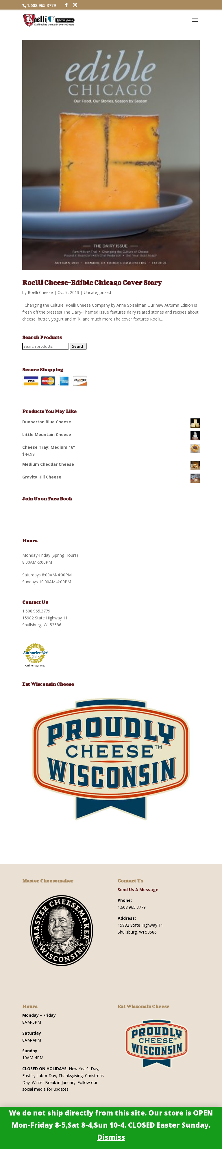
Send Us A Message (138, 889)
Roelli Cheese (40, 292)
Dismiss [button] (111, 1137)
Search (78, 346)
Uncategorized (97, 292)
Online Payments (35, 665)
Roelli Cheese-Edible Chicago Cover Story (92, 282)
